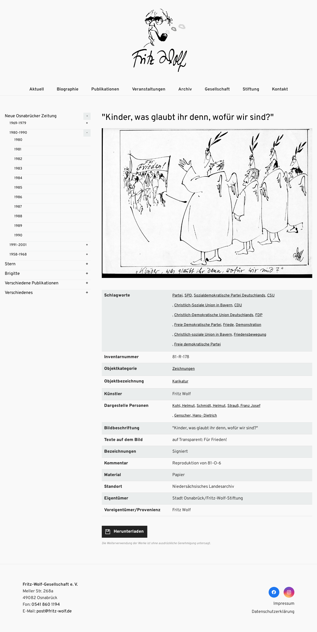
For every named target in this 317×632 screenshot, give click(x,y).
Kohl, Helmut (183, 406)
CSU (271, 295)
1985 (18, 188)
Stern (10, 264)
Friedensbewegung (250, 334)
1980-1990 (18, 133)
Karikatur (180, 381)
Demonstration (248, 325)
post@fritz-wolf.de (54, 611)
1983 (18, 168)
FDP (258, 315)
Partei (177, 295)
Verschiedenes (19, 293)
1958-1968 (18, 254)
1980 (18, 140)
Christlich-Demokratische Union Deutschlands (213, 315)
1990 (18, 235)
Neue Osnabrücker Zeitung (30, 116)
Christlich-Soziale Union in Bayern (203, 305)
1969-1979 (18, 123)
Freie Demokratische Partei (197, 325)
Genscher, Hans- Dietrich (195, 415)
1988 (18, 216)
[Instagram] (289, 592)
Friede (228, 325)
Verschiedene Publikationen (31, 283)
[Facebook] (274, 592)
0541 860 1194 (45, 604)
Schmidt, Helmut (211, 406)
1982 (18, 159)
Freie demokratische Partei (197, 344)
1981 (17, 149)
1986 (18, 197)
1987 (18, 207)
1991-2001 (18, 245)
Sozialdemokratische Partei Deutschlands (229, 295)
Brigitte (12, 273)
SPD (188, 295)
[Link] (158, 42)
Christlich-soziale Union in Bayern (203, 334)
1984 (18, 178)
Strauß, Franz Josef (243, 406)
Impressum (283, 603)
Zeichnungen (183, 368)
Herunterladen (129, 531)
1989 (18, 226)
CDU (238, 305)
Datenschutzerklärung (273, 612)
